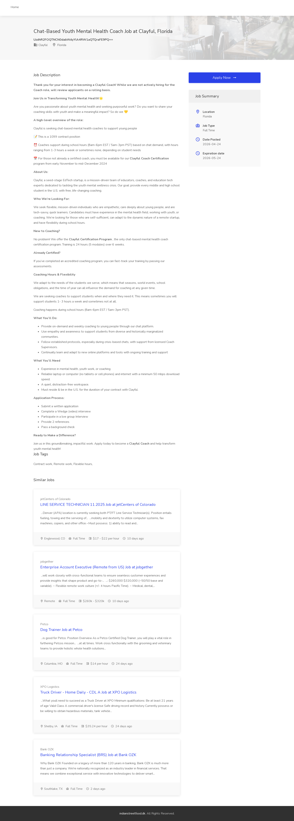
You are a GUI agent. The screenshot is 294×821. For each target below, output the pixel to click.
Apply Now (225, 77)
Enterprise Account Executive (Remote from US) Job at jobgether (96, 567)
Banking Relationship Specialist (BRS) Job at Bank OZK (88, 754)
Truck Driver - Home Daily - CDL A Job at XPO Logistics (88, 692)
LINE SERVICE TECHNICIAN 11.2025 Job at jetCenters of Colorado (98, 504)
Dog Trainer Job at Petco (61, 629)
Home (15, 7)
